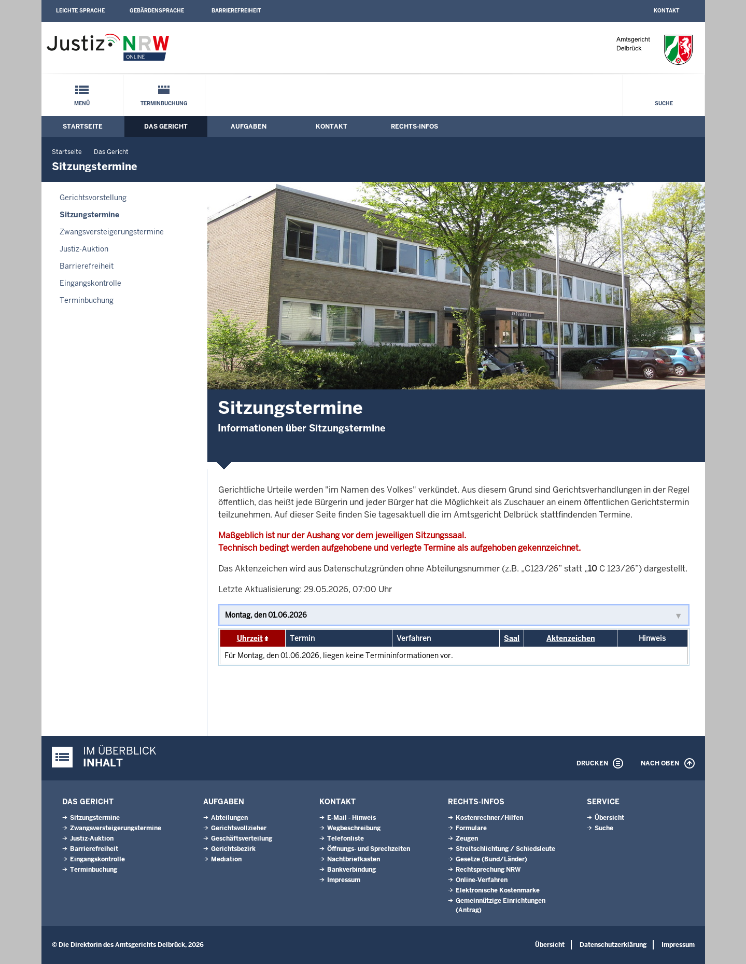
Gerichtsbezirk (233, 849)
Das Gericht (166, 126)
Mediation (226, 859)
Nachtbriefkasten (353, 859)
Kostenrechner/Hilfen (489, 818)
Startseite (83, 126)
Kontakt (666, 10)
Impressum (343, 880)
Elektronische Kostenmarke (498, 890)
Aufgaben (248, 126)
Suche (664, 103)
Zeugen (467, 838)
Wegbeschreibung (354, 828)
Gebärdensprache (157, 10)
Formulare (471, 828)
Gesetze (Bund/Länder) (491, 859)
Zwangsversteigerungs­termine (112, 231)
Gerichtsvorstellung (93, 197)
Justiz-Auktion (84, 249)
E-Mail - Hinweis (351, 818)
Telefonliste (345, 838)
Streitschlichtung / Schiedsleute (505, 849)
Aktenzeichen (570, 638)
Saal (511, 638)
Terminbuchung (164, 103)
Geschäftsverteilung (241, 838)
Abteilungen (229, 818)
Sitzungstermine (89, 214)
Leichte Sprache (80, 10)
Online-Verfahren (482, 880)
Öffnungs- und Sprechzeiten (368, 849)
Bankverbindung (351, 869)
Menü (82, 103)
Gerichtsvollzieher (238, 828)
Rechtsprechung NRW (488, 869)
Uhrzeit (250, 638)
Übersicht (609, 818)
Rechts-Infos (414, 126)
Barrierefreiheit (236, 10)
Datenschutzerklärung (613, 945)
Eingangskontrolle (90, 283)
